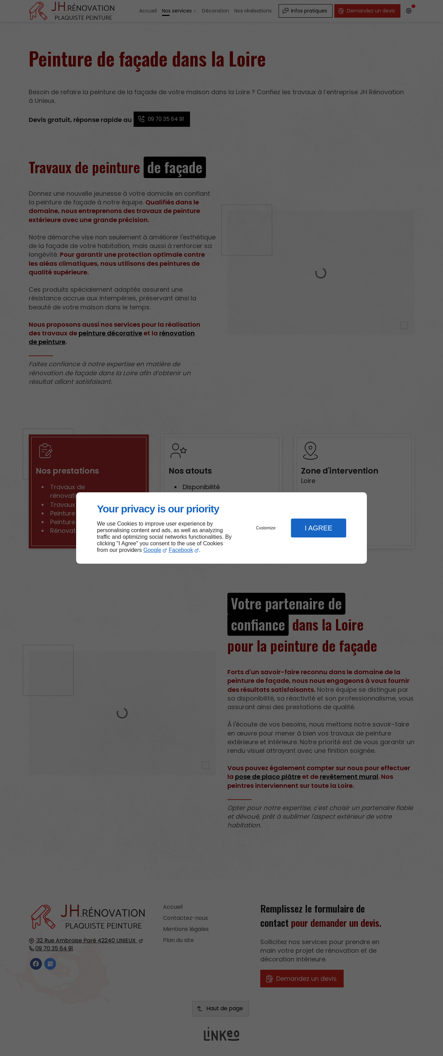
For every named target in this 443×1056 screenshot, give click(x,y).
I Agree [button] (318, 528)
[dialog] (221, 528)
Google (152, 550)
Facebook (181, 550)
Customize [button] (266, 528)
